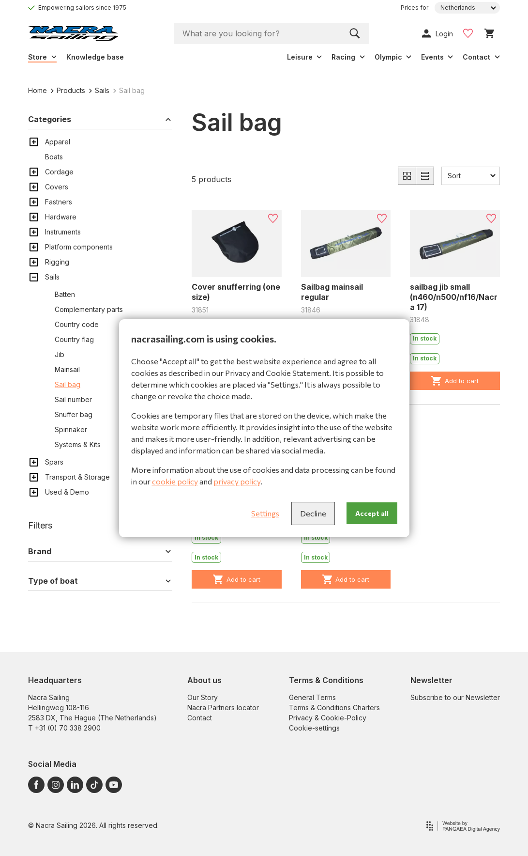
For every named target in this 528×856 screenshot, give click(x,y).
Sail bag (67, 384)
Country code (77, 324)
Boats (54, 157)
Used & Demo (67, 492)
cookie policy (175, 481)
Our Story (202, 697)
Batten (65, 294)
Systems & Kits (78, 444)
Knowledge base (95, 57)
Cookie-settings (314, 728)
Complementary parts (89, 309)
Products (68, 90)
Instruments (63, 232)
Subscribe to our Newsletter (455, 697)
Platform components (79, 247)
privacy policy (236, 481)
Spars (54, 462)
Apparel (57, 142)
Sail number (73, 399)
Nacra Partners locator (223, 707)
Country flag (74, 339)
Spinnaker (71, 429)
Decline (313, 513)
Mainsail (67, 369)
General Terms (312, 697)
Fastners (58, 202)
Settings (265, 513)
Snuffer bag (73, 414)
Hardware (60, 217)
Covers (56, 187)
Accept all (372, 513)
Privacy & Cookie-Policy (327, 718)
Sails (99, 90)
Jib (59, 354)
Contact (199, 718)
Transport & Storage (77, 477)
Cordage (59, 172)
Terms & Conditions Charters (334, 707)
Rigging (57, 262)
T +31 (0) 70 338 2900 (64, 728)
